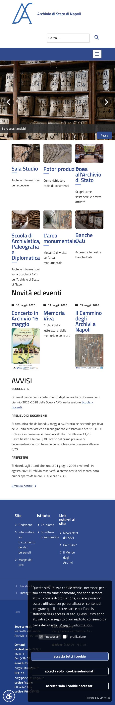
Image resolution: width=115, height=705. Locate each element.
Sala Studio (25, 168)
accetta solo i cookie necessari (69, 686)
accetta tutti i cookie (70, 656)
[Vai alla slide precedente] (9, 102)
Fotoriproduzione (64, 169)
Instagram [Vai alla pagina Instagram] (24, 592)
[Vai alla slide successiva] (106, 102)
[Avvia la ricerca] (97, 37)
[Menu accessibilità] (9, 696)
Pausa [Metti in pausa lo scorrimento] (104, 135)
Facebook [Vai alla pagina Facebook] (24, 586)
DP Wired (105, 698)
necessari (49, 636)
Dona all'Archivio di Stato (88, 174)
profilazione (74, 636)
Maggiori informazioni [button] (75, 625)
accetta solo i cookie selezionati (69, 671)
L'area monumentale (59, 238)
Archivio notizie (24, 485)
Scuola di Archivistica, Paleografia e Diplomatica (26, 246)
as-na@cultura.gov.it (27, 665)
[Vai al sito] (21, 611)
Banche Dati (84, 238)
